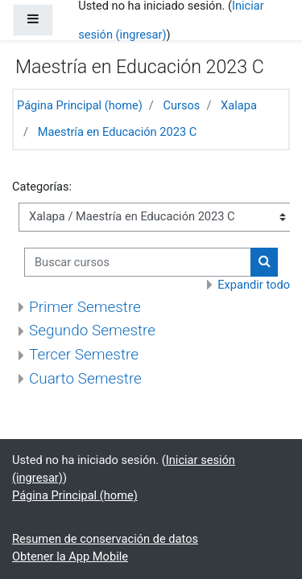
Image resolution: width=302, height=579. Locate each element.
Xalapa (239, 105)
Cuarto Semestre (85, 378)
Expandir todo (253, 284)
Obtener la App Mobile (70, 556)
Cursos (181, 105)
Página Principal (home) (80, 105)
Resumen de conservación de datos (105, 539)
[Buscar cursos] (137, 262)
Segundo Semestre (92, 330)
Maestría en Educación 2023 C (117, 132)
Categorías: (42, 186)
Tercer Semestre (84, 354)
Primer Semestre (85, 307)
